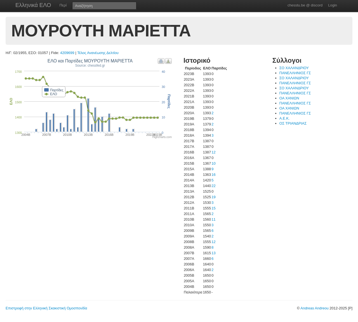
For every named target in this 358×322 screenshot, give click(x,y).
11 (213, 219)
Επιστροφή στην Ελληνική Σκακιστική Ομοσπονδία (46, 308)
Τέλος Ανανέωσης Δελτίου (98, 53)
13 (213, 253)
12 (213, 152)
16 (213, 174)
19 (213, 197)
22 (213, 186)
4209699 (67, 53)
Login (332, 5)
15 (213, 208)
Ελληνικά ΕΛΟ (33, 5)
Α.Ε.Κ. (284, 118)
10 (213, 163)
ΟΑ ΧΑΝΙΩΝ (289, 98)
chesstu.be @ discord (305, 5)
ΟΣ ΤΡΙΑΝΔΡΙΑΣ (293, 123)
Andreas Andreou (314, 308)
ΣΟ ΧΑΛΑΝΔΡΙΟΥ (294, 68)
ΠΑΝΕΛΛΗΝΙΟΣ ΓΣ (295, 73)
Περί (63, 5)
